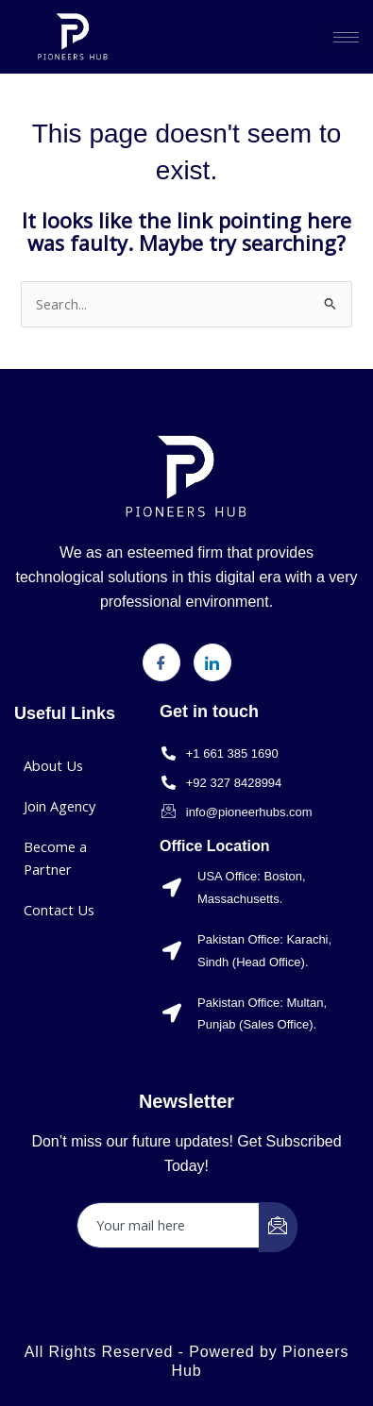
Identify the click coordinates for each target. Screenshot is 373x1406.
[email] (168, 1225)
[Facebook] (161, 662)
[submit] (278, 1227)
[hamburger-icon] (346, 37)
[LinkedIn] (212, 662)
